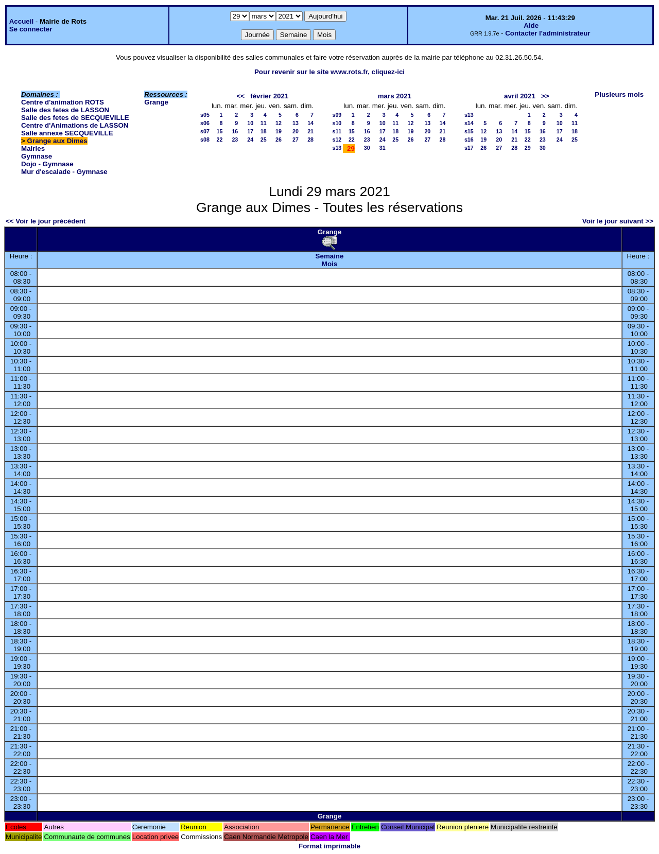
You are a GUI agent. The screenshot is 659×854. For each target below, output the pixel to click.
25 (264, 139)
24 (250, 139)
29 (528, 148)
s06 (205, 123)
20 (295, 131)
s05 (205, 115)
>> (545, 96)
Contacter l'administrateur (547, 33)
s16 (469, 139)
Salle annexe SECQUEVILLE (67, 133)
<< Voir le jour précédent (45, 221)
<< (241, 96)
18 (264, 131)
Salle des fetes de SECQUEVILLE (75, 117)
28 (310, 139)
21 (310, 131)
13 (295, 123)
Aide (531, 25)
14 (310, 123)
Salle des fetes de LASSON (65, 110)
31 (382, 148)
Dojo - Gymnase (47, 164)
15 (220, 131)
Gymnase (36, 156)
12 (278, 123)
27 (295, 139)
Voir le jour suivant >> (617, 221)
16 (235, 131)
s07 (205, 131)
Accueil (21, 21)
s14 (469, 123)
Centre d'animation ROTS (62, 102)
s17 (469, 148)
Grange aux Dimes (57, 141)
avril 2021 (519, 96)
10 (250, 123)
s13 (337, 148)
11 (264, 123)
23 (235, 139)
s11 (337, 131)
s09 (337, 115)
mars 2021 (394, 96)
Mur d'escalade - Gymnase (64, 172)
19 (278, 131)
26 (278, 139)
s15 (469, 131)
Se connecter (31, 29)
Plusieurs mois (619, 94)
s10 (337, 123)
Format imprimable (329, 846)
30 (367, 148)
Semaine (330, 256)
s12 (337, 139)
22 (220, 139)
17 (250, 131)
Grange (156, 102)
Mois (329, 264)
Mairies (33, 148)
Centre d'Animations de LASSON (74, 125)
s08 (205, 139)
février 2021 (269, 96)
